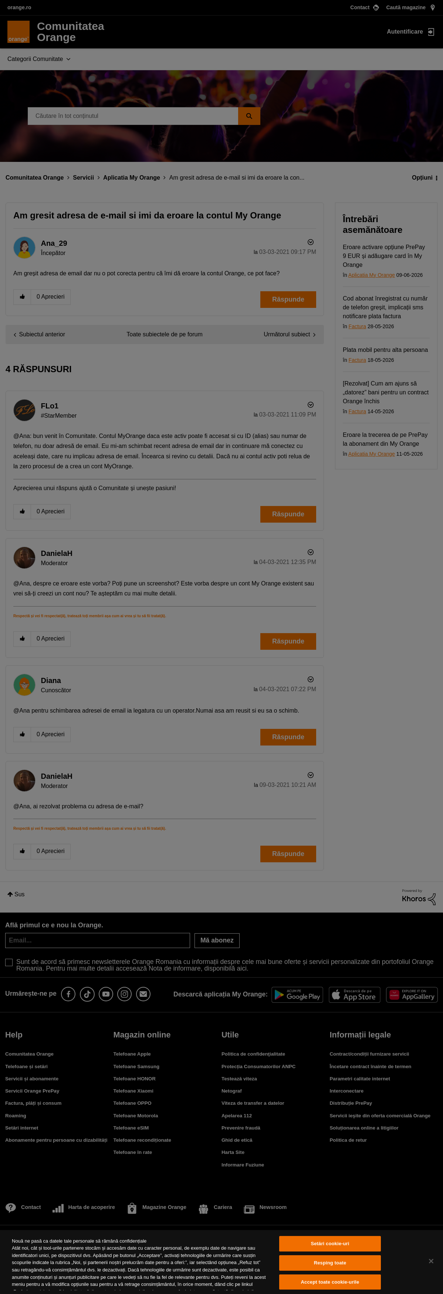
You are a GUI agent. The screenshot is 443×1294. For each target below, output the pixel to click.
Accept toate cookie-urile (330, 1282)
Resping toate (330, 1263)
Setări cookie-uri (330, 1244)
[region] (221, 1262)
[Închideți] (431, 1261)
